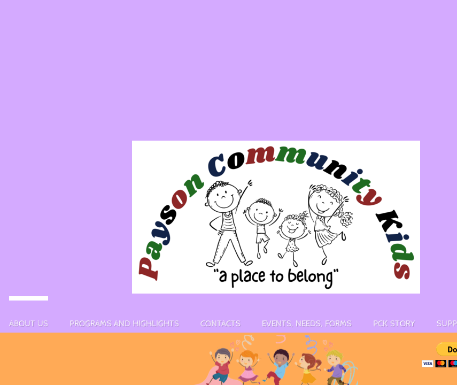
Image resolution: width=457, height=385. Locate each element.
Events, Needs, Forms (307, 324)
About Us (28, 324)
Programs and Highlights (124, 324)
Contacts (220, 324)
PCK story (394, 324)
